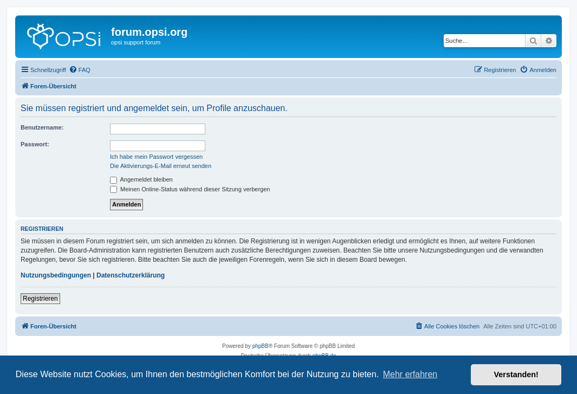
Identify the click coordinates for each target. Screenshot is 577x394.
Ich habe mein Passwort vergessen (156, 156)
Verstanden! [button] (516, 374)
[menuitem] (79, 69)
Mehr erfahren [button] (410, 374)
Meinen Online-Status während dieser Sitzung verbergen (190, 189)
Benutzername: (42, 127)
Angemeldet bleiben (141, 179)
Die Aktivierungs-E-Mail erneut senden (160, 166)
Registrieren (40, 298)
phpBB (260, 346)
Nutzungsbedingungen (56, 275)
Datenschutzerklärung (130, 275)
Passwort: (35, 144)
